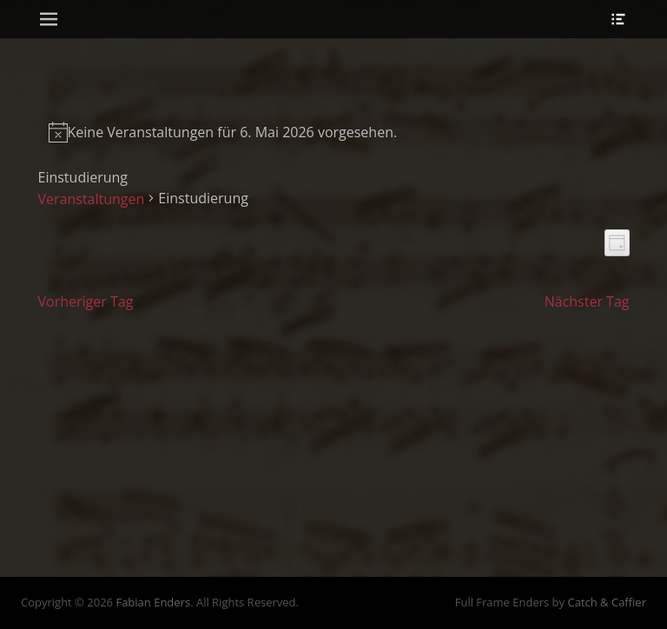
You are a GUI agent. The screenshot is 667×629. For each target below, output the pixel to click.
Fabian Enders (153, 602)
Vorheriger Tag (86, 301)
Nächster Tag (587, 301)
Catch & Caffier (606, 602)
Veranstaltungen (91, 199)
